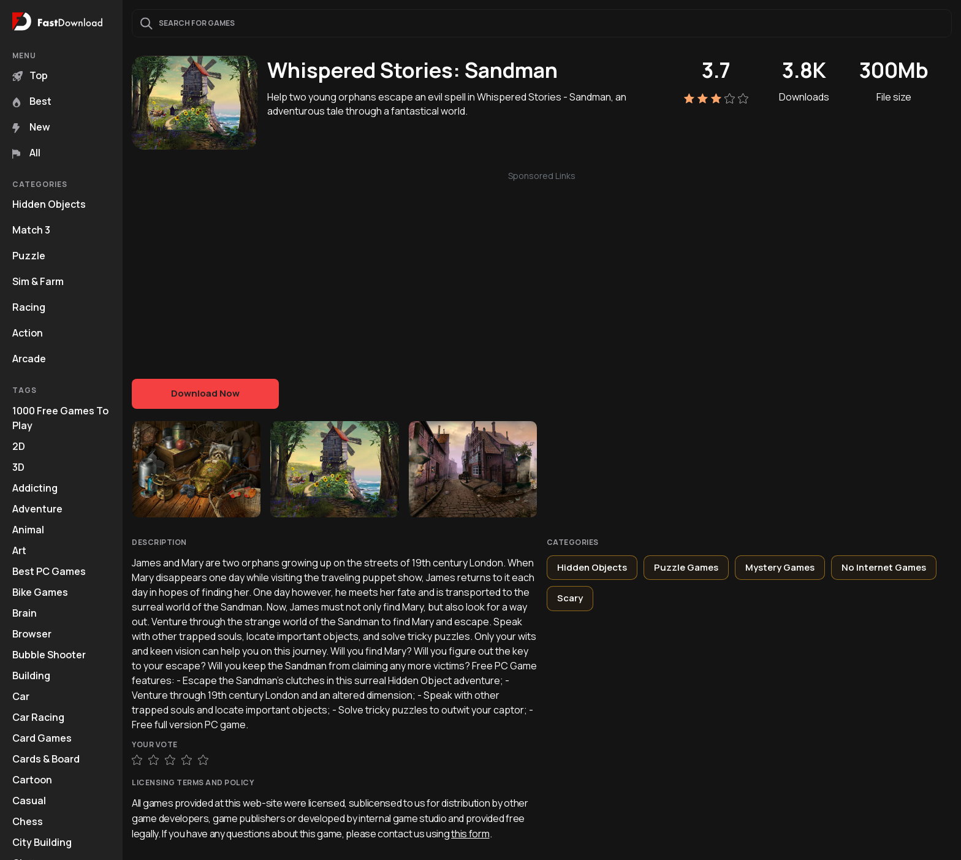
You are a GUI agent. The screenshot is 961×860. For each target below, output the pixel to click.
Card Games (42, 738)
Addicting (35, 488)
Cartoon (32, 779)
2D (18, 446)
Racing (28, 307)
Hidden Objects (49, 204)
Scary (570, 598)
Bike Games (40, 592)
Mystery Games (780, 567)
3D (18, 467)
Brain (24, 613)
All (26, 152)
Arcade (29, 358)
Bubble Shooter (49, 654)
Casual (29, 800)
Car (20, 696)
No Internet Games (883, 567)
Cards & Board (46, 759)
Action (27, 333)
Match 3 (31, 230)
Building (31, 675)
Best (31, 101)
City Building (42, 842)
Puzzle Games (686, 567)
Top (30, 75)
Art (19, 550)
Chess (27, 821)
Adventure (37, 509)
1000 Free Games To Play (60, 418)
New (31, 127)
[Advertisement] (542, 268)
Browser (31, 634)
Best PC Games (49, 571)
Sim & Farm (38, 281)
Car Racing (38, 717)
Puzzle (28, 255)
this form (470, 833)
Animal (28, 529)
